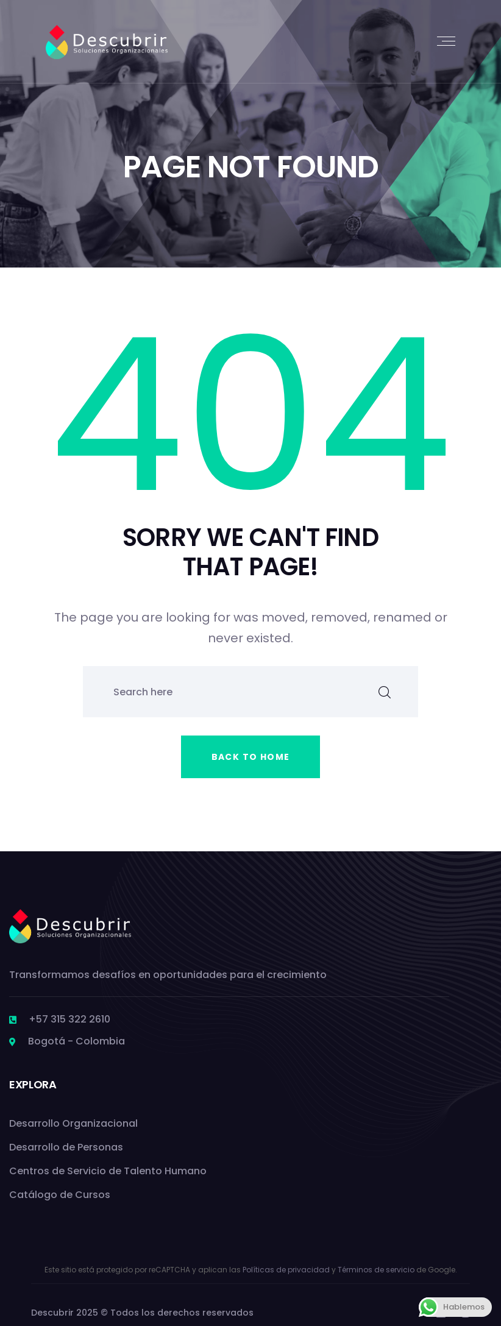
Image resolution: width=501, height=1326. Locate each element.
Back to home (250, 757)
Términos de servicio (376, 1269)
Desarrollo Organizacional (73, 1123)
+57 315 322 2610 (69, 1019)
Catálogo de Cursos (59, 1195)
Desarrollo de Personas (66, 1147)
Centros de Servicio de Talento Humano (108, 1171)
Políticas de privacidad (286, 1269)
